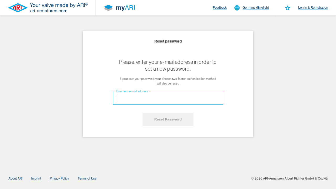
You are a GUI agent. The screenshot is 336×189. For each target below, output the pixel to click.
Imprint (36, 178)
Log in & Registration (313, 7)
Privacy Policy (59, 178)
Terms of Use (87, 178)
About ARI (15, 178)
